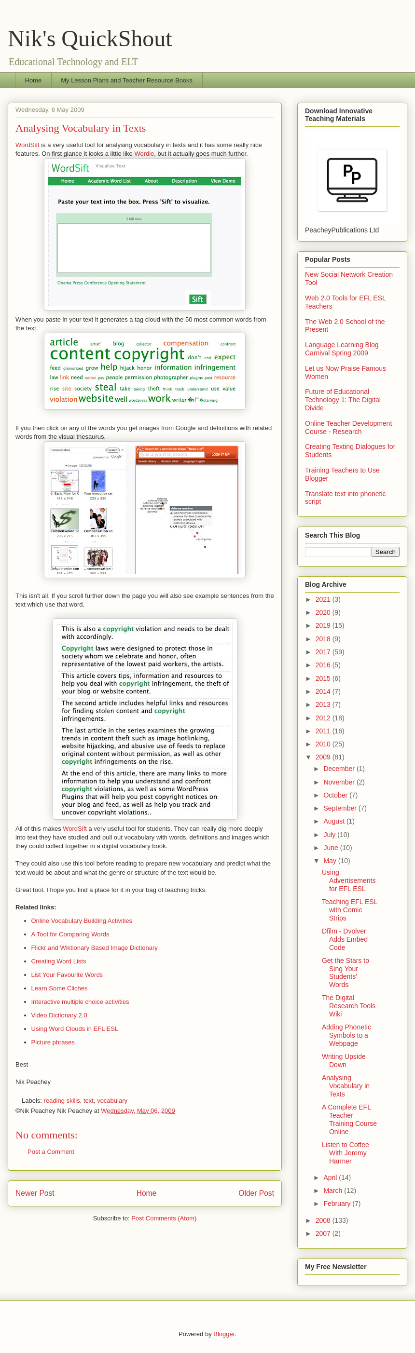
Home (33, 80)
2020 (324, 612)
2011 (324, 731)
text (88, 1100)
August (334, 821)
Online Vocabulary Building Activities (82, 920)
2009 (324, 757)
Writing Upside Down (344, 1061)
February (337, 1203)
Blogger (224, 1334)
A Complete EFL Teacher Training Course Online (349, 1119)
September (340, 808)
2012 (324, 718)
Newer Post (35, 1193)
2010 (324, 744)
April (331, 1177)
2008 (324, 1220)
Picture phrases (53, 1042)
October (336, 795)
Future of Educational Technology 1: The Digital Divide (343, 400)
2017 (324, 652)
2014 (324, 691)
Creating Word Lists (58, 961)
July (330, 835)
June (331, 848)
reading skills (62, 1100)
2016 (324, 665)
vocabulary (112, 1100)
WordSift (27, 145)
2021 (324, 599)
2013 (324, 704)
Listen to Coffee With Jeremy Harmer (345, 1153)
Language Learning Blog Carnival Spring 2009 (342, 349)
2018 (324, 639)
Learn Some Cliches (59, 988)
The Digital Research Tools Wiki (348, 1006)
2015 (324, 678)
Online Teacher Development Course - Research (348, 427)
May (330, 861)
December (339, 768)
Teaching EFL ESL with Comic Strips (349, 910)
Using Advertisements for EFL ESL (348, 880)
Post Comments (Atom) (163, 1218)
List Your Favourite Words (67, 974)
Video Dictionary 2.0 (59, 1015)
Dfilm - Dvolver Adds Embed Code (345, 939)
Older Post (256, 1193)
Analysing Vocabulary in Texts (346, 1086)
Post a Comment (51, 1151)
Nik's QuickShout (90, 38)
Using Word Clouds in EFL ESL (75, 1028)
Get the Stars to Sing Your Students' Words (345, 972)
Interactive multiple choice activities (80, 1001)
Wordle (144, 153)
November (339, 782)
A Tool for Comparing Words (70, 934)
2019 (324, 625)
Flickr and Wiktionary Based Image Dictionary (94, 947)
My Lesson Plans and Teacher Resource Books (127, 80)
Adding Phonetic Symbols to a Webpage (346, 1035)
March (333, 1190)
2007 (324, 1233)
